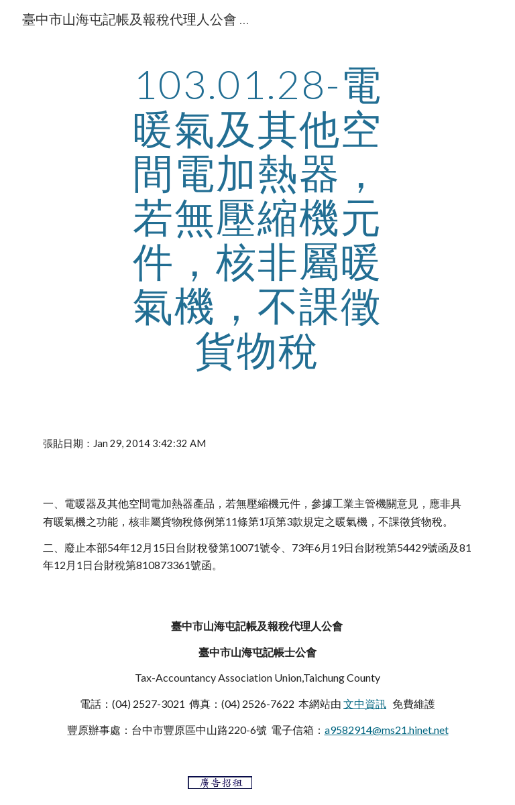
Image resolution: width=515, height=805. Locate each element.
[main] (257, 216)
